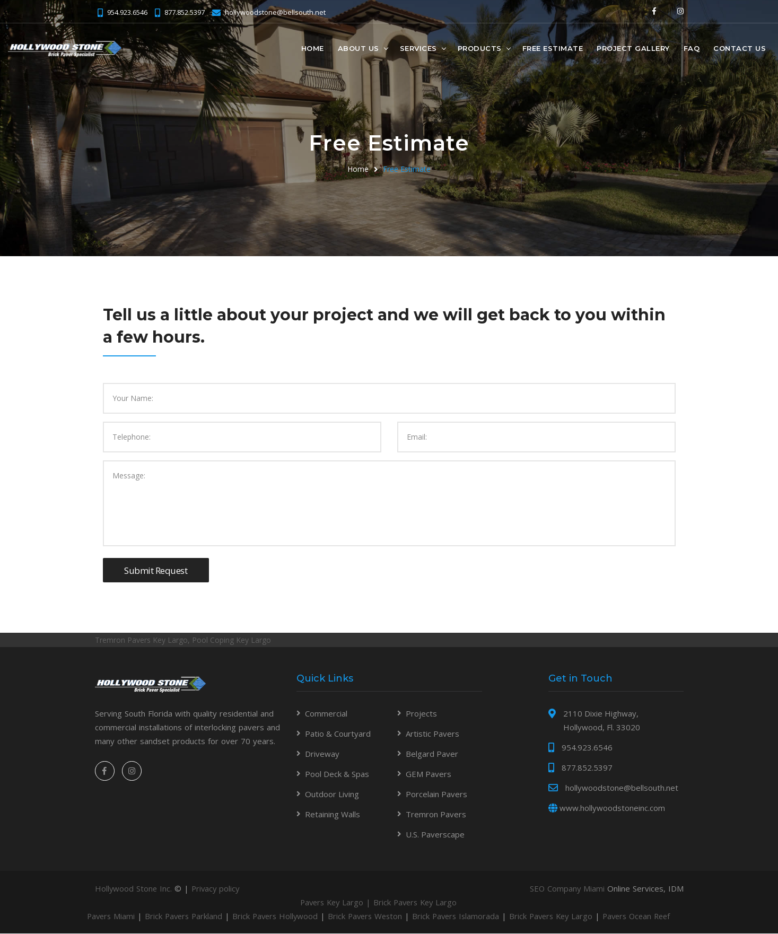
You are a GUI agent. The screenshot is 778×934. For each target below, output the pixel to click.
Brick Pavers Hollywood (281, 916)
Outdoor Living (332, 794)
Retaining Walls (332, 814)
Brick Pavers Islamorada (467, 916)
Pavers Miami (112, 916)
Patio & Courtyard (338, 734)
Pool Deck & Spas (337, 774)
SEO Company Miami (567, 889)
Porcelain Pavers (436, 794)
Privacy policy (217, 889)
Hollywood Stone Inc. (134, 889)
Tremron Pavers (436, 814)
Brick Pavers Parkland (187, 916)
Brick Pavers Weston (374, 916)
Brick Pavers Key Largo (565, 916)
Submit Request (155, 570)
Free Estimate (552, 48)
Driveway (322, 754)
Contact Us (739, 48)
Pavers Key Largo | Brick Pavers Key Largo (389, 902)
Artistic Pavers (432, 734)
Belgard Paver (432, 754)
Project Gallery (633, 48)
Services (418, 48)
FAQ (692, 48)
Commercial (326, 714)
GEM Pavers (428, 774)
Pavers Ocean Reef (655, 916)
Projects (421, 714)
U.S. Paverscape (435, 835)
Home (312, 48)
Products (480, 48)
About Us (358, 48)
